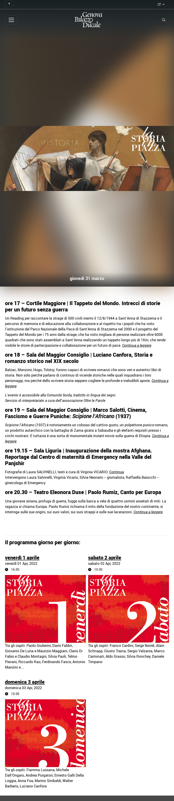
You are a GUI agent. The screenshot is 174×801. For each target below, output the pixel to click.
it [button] (159, 4)
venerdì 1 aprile (22, 557)
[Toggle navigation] (9, 3)
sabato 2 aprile (104, 557)
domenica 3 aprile (25, 681)
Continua (116, 471)
